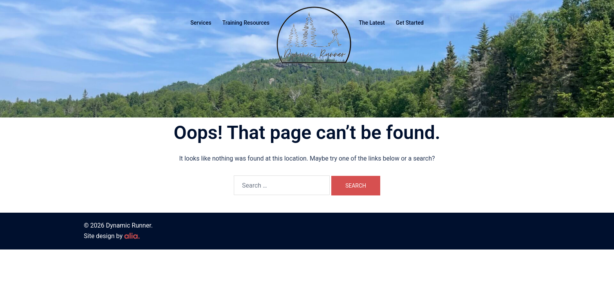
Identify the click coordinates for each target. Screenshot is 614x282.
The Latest (372, 23)
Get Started (410, 23)
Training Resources (246, 23)
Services (200, 23)
